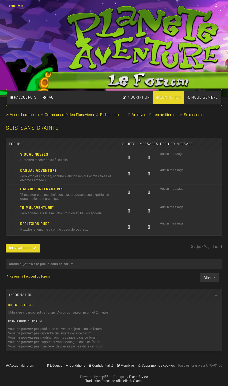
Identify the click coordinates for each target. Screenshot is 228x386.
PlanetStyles (138, 377)
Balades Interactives (42, 189)
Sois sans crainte (32, 128)
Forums (16, 6)
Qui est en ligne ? (21, 305)
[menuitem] (48, 97)
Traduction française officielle (107, 381)
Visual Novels (34, 154)
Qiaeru (138, 381)
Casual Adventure (38, 170)
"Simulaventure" (37, 207)
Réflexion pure (35, 224)
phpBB (103, 377)
